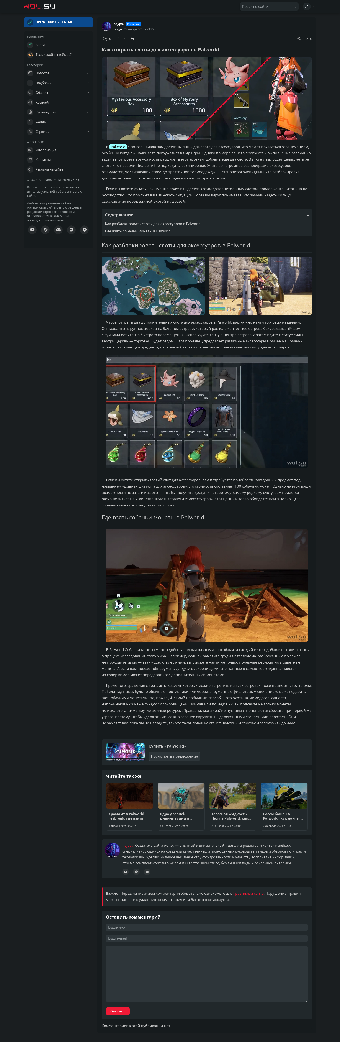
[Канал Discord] (58, 229)
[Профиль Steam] (136, 871)
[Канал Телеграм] (84, 229)
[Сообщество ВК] (71, 229)
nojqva (118, 24)
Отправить (117, 1011)
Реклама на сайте (45, 169)
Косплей (38, 102)
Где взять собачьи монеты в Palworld (138, 230)
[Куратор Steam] (45, 229)
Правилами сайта (248, 893)
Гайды (117, 29)
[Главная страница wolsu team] (43, 6)
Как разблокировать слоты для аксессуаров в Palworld (153, 223)
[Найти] (294, 6)
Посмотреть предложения (174, 756)
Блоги (36, 45)
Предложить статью (50, 22)
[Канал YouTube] (32, 229)
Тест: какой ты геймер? (49, 54)
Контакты (39, 159)
